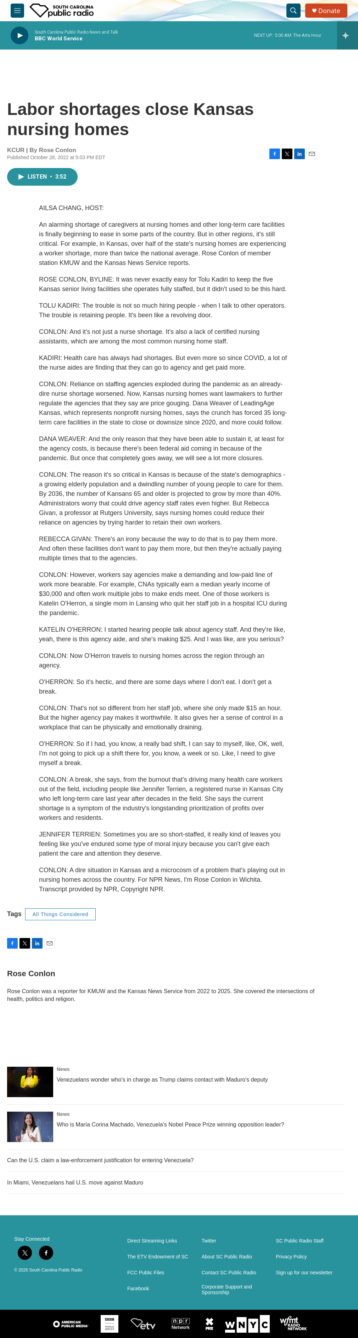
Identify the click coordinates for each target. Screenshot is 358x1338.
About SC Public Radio (227, 1256)
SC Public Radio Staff (299, 1241)
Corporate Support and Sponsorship (227, 1289)
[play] (19, 35)
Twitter (209, 1241)
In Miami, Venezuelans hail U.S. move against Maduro (75, 1183)
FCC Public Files (145, 1272)
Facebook (138, 1288)
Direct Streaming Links (152, 1241)
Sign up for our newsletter (304, 1272)
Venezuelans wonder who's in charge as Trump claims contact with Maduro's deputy (162, 1080)
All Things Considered (61, 914)
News (63, 1069)
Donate (329, 11)
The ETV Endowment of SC (157, 1256)
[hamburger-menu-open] (17, 11)
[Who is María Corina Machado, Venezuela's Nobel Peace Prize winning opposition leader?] (30, 1127)
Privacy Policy (291, 1256)
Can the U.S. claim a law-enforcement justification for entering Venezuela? (100, 1160)
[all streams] (347, 35)
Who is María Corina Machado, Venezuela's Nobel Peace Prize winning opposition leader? (170, 1125)
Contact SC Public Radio (229, 1272)
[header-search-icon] (293, 11)
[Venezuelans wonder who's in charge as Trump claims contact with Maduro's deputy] (30, 1082)
